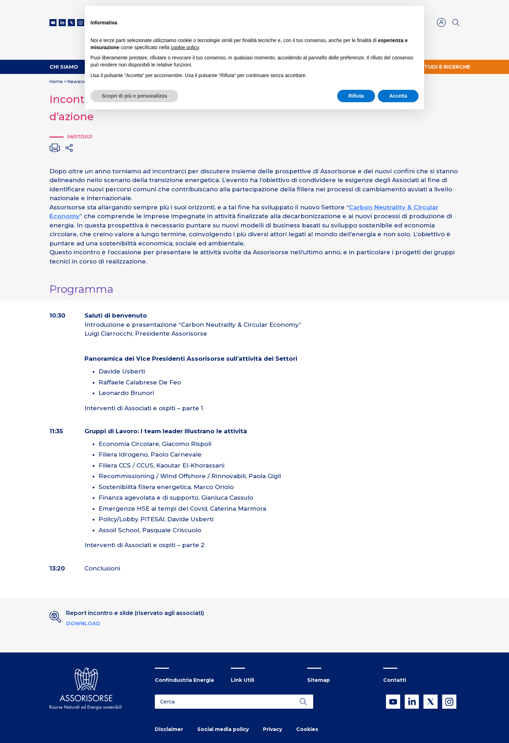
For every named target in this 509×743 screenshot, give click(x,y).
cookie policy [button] (185, 47)
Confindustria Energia (184, 680)
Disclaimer (169, 729)
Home (56, 81)
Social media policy (223, 729)
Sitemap (318, 680)
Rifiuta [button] (356, 96)
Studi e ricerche (445, 67)
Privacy (272, 729)
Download (83, 623)
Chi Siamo (63, 67)
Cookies (307, 729)
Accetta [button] (398, 96)
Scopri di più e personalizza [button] (134, 96)
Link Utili (242, 680)
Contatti (394, 680)
